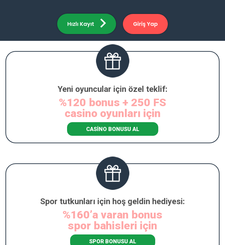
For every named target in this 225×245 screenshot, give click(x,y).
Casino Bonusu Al (112, 129)
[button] (86, 24)
